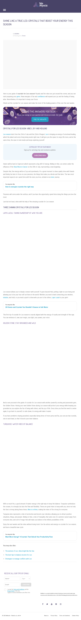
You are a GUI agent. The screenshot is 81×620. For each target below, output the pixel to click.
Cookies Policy (75, 615)
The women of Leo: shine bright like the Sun (19, 551)
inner (52, 177)
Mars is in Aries (33, 510)
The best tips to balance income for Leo (18, 555)
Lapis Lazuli (55, 298)
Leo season (7, 134)
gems (18, 97)
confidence (41, 97)
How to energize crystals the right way (19, 187)
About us (46, 615)
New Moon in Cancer (21, 167)
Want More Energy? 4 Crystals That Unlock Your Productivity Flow (29, 537)
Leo (46, 134)
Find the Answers (40, 119)
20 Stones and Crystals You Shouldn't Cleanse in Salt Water (26, 307)
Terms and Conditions (64, 615)
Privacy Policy (54, 615)
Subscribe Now (40, 155)
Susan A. (16, 33)
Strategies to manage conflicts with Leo (18, 559)
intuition (5, 298)
